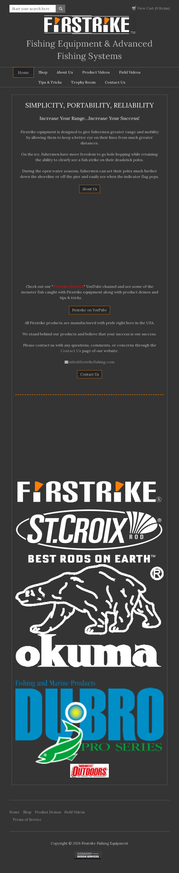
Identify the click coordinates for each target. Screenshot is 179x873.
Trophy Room (83, 82)
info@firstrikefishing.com (91, 362)
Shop (42, 72)
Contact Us (115, 82)
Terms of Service (27, 819)
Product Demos (48, 812)
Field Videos (130, 72)
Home (23, 72)
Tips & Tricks (50, 82)
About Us (65, 72)
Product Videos (96, 72)
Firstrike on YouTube (89, 310)
